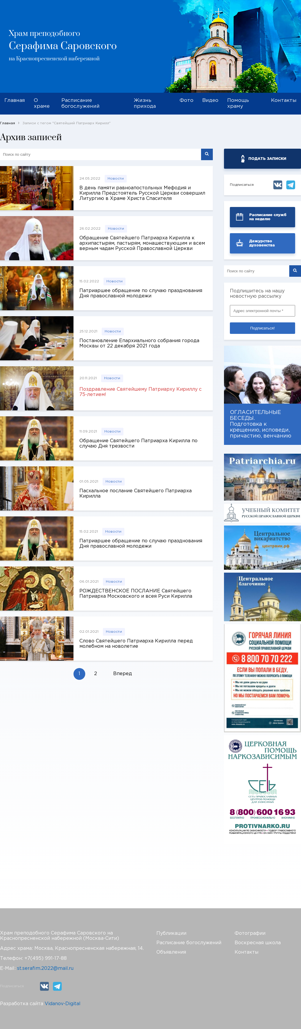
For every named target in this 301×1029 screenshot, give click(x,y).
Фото (186, 100)
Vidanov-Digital (63, 1004)
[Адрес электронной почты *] (262, 311)
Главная (14, 100)
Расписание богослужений (80, 103)
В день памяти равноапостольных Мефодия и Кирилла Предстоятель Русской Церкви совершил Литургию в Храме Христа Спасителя (142, 193)
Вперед (122, 674)
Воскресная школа (258, 943)
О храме (42, 103)
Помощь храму (238, 103)
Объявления (171, 952)
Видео (210, 100)
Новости (116, 178)
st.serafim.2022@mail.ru (45, 968)
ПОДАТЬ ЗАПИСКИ (267, 158)
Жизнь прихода (145, 103)
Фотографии (250, 933)
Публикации (171, 933)
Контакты (284, 100)
